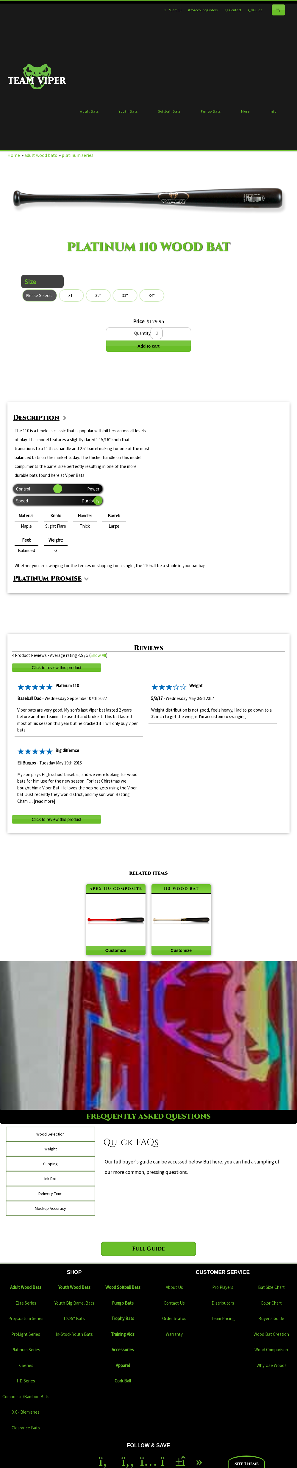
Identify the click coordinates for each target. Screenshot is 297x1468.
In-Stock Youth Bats (74, 1334)
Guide (255, 10)
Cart (173, 10)
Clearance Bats (26, 1428)
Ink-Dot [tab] (50, 1178)
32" (98, 295)
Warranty (174, 1334)
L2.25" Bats (74, 1318)
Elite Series (25, 1303)
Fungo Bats (211, 111)
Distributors (223, 1303)
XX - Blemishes (26, 1412)
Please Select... (40, 295)
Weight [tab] (50, 1149)
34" (152, 295)
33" (125, 295)
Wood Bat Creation (271, 1334)
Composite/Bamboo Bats (25, 1396)
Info (273, 111)
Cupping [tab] (50, 1163)
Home (13, 155)
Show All (98, 655)
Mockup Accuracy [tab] (50, 1208)
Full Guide (148, 1249)
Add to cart (148, 346)
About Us (174, 1287)
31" (71, 295)
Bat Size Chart (271, 1287)
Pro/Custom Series (25, 1318)
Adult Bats (89, 111)
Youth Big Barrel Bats (74, 1303)
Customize (115, 950)
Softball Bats (169, 111)
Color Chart (271, 1303)
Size (30, 281)
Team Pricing (223, 1318)
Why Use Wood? (271, 1365)
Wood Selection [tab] (50, 1134)
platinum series (77, 155)
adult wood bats (40, 155)
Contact (232, 10)
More (245, 111)
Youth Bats (128, 111)
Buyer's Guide (271, 1318)
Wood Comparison (271, 1349)
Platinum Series (25, 1349)
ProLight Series (25, 1334)
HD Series (26, 1381)
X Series (25, 1365)
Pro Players (222, 1287)
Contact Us (174, 1303)
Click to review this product (57, 667)
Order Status (174, 1318)
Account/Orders (203, 10)
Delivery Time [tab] (50, 1193)
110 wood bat (181, 888)
